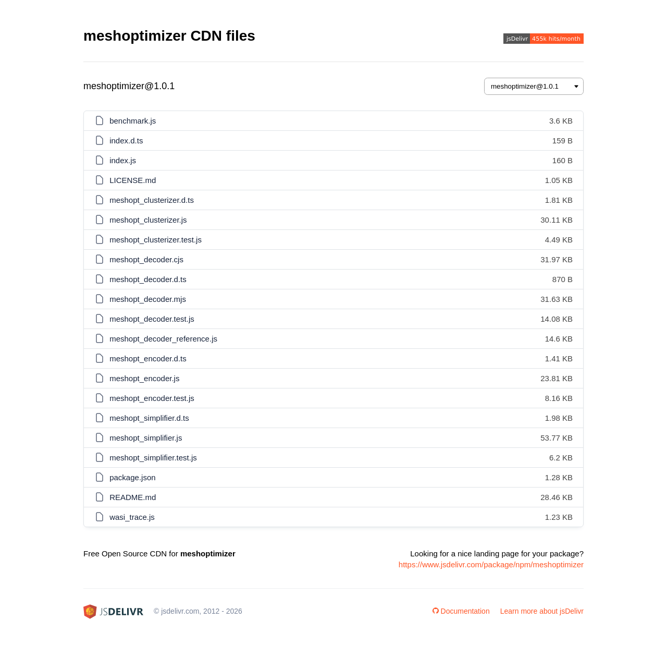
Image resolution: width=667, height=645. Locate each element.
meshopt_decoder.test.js (151, 318)
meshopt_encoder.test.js (151, 398)
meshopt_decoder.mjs (147, 299)
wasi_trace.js (132, 517)
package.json (132, 477)
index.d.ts (126, 140)
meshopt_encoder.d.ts (148, 358)
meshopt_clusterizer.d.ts (151, 200)
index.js (122, 160)
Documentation (461, 611)
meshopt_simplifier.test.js (153, 457)
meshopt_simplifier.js (145, 437)
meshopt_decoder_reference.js (163, 338)
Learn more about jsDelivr (542, 611)
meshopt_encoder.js (144, 378)
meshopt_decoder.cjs (146, 259)
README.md (132, 497)
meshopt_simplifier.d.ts (149, 417)
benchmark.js (132, 120)
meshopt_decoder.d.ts (148, 279)
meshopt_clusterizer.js (148, 219)
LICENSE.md (132, 180)
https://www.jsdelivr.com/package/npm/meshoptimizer (491, 564)
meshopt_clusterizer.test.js (155, 239)
